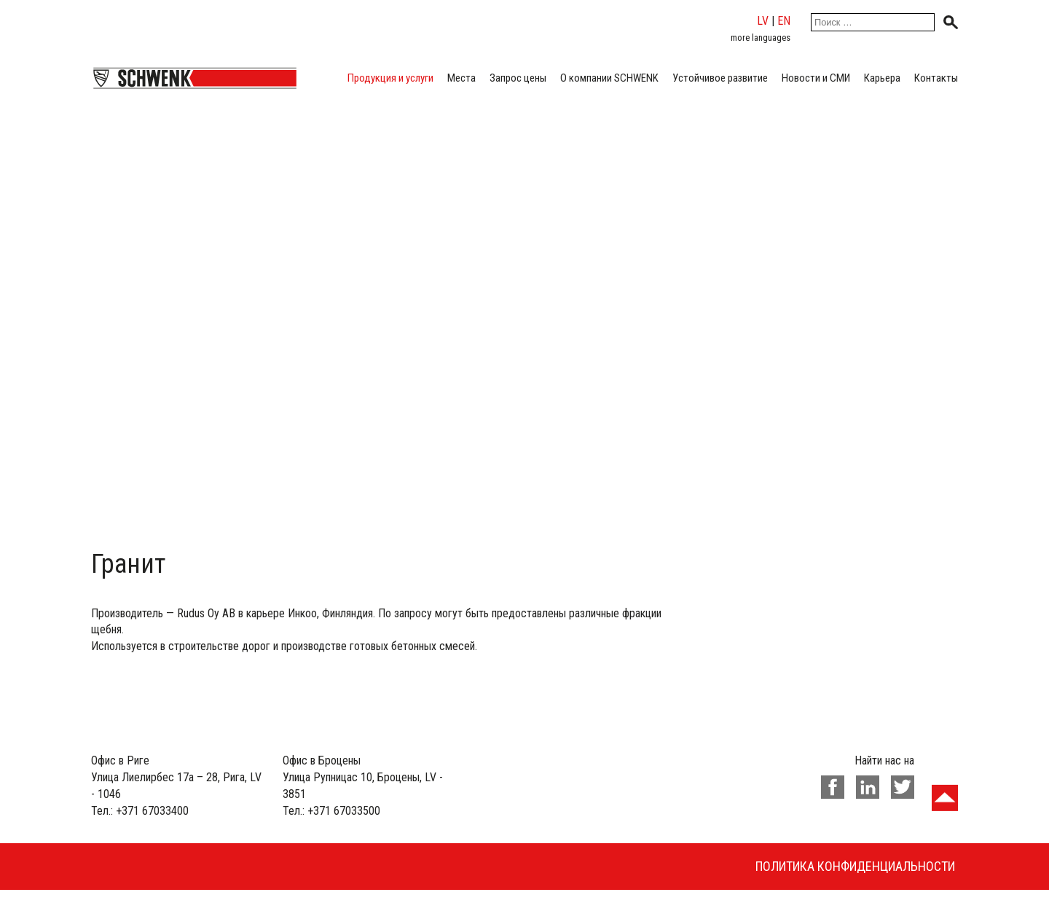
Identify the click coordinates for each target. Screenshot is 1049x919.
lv (763, 21)
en (783, 21)
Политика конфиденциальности (855, 866)
